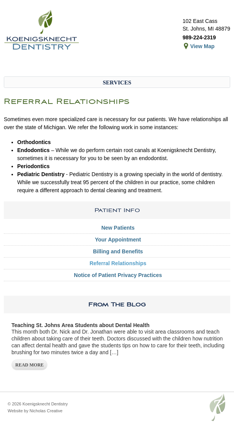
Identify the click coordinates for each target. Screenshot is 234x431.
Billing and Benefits (118, 251)
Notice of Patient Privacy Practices (118, 275)
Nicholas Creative (45, 410)
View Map (202, 46)
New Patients (118, 228)
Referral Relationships (117, 263)
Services (117, 82)
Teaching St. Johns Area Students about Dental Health (80, 325)
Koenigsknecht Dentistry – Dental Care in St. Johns (42, 30)
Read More (29, 365)
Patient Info (117, 210)
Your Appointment (118, 240)
